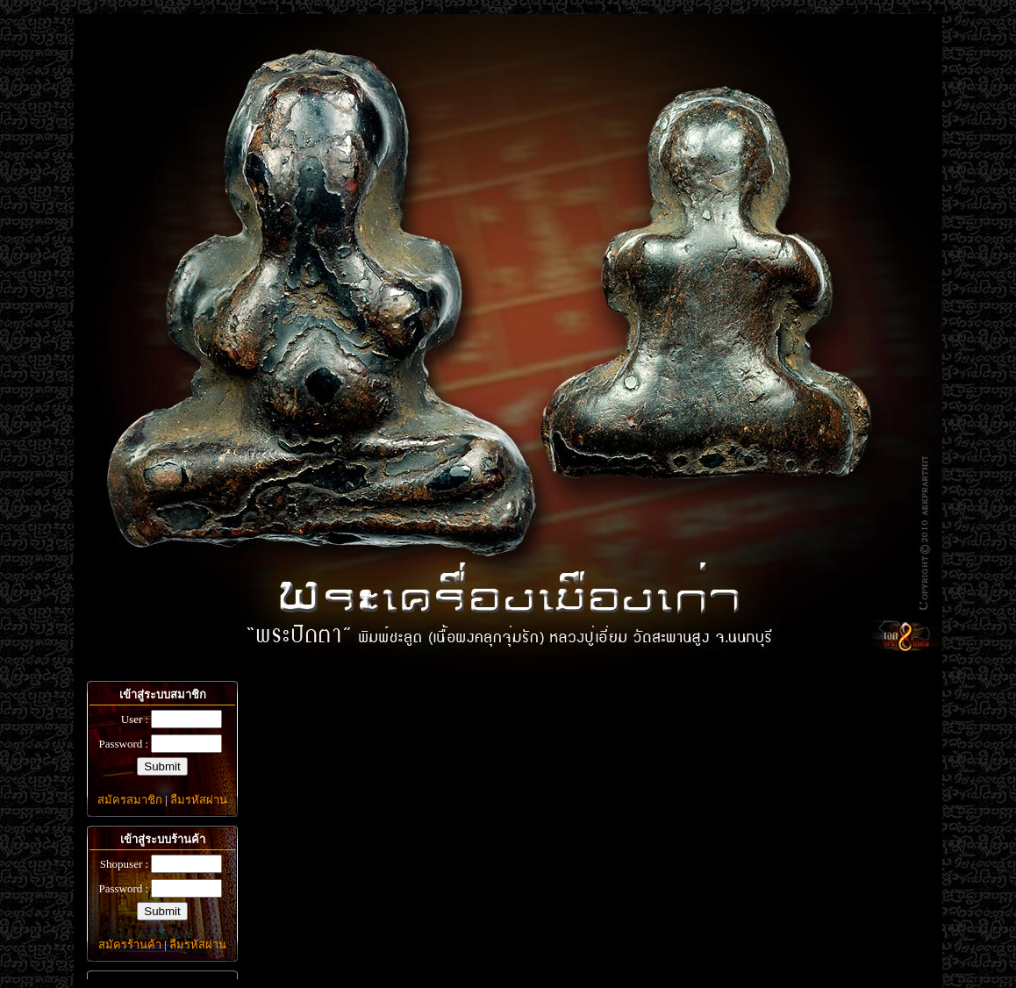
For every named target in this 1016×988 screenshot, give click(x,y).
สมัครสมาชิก (129, 799)
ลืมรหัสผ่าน (198, 799)
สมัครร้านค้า (129, 944)
